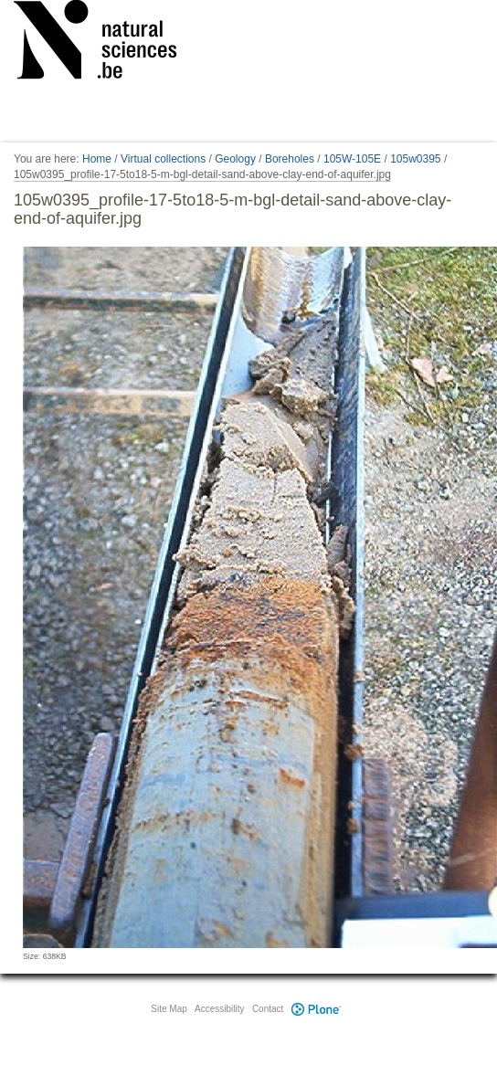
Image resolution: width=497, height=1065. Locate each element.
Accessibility (219, 1009)
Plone (316, 1009)
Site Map (168, 1009)
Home (96, 159)
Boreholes (289, 159)
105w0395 (415, 159)
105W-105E (352, 159)
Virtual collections (163, 159)
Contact (267, 1009)
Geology (235, 159)
